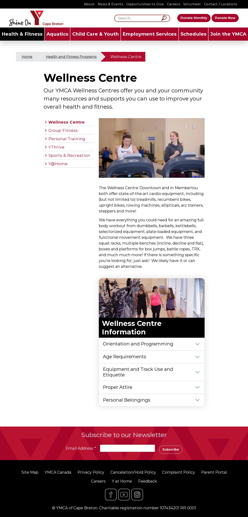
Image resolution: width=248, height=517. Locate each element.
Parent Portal (214, 472)
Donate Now (225, 18)
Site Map (29, 472)
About (89, 4)
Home (27, 57)
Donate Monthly (194, 18)
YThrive (56, 147)
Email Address (81, 448)
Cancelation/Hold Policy (133, 472)
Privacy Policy (91, 472)
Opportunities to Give (145, 4)
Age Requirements (124, 356)
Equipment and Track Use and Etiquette (138, 372)
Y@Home (58, 163)
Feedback (147, 481)
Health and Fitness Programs (71, 57)
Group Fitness (63, 130)
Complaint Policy (178, 472)
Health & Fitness (22, 34)
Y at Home (122, 481)
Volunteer (192, 4)
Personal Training (66, 139)
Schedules (193, 34)
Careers (173, 4)
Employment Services (150, 34)
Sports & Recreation (69, 155)
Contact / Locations (220, 4)
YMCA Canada (58, 472)
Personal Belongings (126, 400)
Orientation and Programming (138, 344)
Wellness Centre (66, 122)
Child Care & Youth (95, 34)
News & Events (110, 4)
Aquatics (57, 34)
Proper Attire (117, 387)
